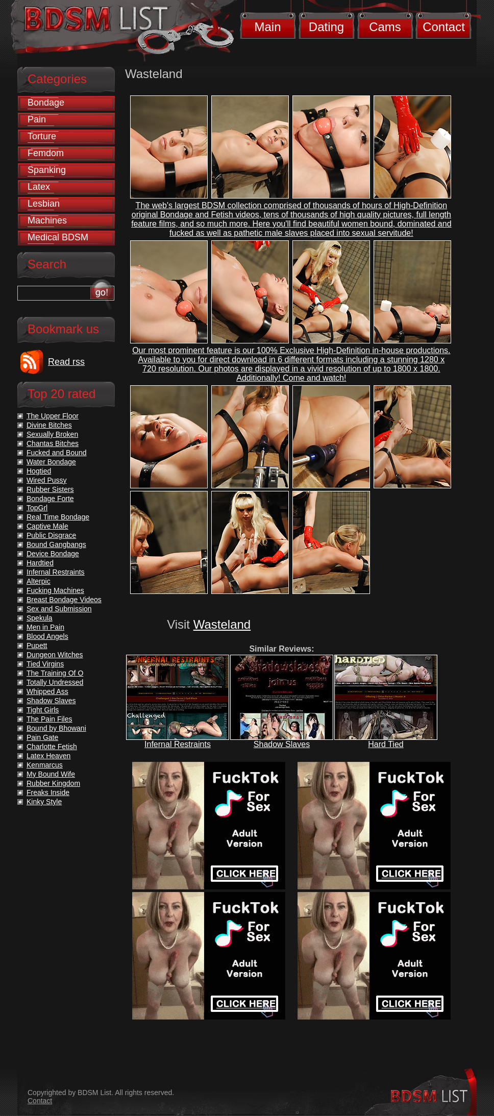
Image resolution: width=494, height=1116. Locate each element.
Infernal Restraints (177, 744)
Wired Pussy (47, 480)
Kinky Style (44, 802)
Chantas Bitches (53, 443)
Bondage (46, 102)
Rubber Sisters (50, 489)
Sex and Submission (59, 609)
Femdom (46, 153)
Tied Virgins (45, 664)
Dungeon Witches (55, 655)
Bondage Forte (50, 498)
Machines (47, 220)
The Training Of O (55, 673)
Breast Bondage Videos (64, 600)
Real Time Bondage (58, 517)
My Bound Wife (51, 774)
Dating (326, 27)
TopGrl (37, 508)
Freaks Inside (48, 792)
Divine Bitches (49, 425)
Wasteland (222, 624)
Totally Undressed (55, 682)
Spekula (40, 618)
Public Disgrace (51, 535)
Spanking (47, 170)
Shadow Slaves (282, 744)
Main (267, 27)
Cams (385, 27)
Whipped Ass (47, 691)
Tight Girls (43, 710)
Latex (39, 187)
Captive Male (47, 526)
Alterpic (39, 581)
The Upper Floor (53, 416)
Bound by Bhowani (56, 728)
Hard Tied (385, 744)
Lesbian (44, 204)
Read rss (66, 362)
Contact (444, 27)
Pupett (37, 645)
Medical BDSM (58, 237)
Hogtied (39, 471)
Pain (37, 119)
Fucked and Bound (57, 453)
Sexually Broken (52, 434)
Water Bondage (51, 462)
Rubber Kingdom (53, 783)
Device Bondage (53, 554)
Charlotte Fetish (52, 746)
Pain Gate (42, 737)
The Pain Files (49, 719)
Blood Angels (47, 636)
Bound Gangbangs (56, 544)
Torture (42, 136)
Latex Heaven (48, 756)
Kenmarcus (45, 765)
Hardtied (40, 563)
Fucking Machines (55, 590)
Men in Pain (45, 627)
